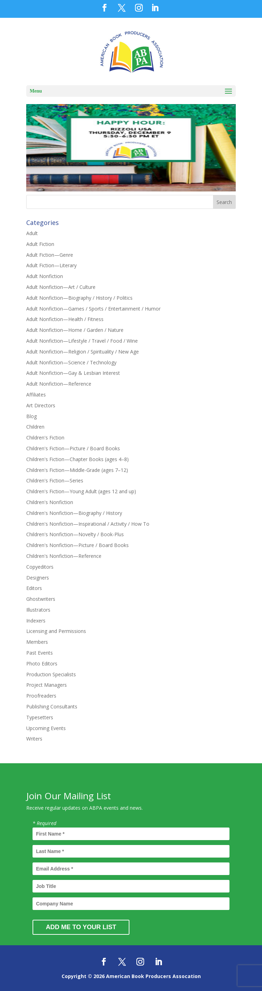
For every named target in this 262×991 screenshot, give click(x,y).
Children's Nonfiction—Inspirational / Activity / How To (87, 523)
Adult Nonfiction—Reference (58, 383)
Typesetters (39, 717)
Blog (31, 416)
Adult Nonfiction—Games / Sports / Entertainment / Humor (93, 308)
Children (35, 426)
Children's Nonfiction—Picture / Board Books (77, 545)
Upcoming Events (46, 728)
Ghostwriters (40, 599)
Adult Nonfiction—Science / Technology (71, 362)
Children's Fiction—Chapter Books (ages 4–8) (77, 459)
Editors (34, 588)
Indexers (35, 620)
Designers (37, 577)
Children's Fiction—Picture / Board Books (73, 448)
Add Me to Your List (81, 927)
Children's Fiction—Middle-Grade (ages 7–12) (77, 470)
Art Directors (40, 405)
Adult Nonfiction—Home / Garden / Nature (74, 330)
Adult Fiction (40, 244)
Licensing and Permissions (56, 631)
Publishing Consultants (51, 706)
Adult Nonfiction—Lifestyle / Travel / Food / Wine (82, 340)
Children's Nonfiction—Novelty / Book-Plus (75, 534)
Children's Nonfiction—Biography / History (74, 513)
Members (37, 642)
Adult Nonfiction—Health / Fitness (65, 319)
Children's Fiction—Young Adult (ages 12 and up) (81, 491)
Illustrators (38, 609)
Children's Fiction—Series (54, 480)
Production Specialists (51, 674)
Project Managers (46, 685)
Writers (34, 738)
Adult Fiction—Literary (51, 265)
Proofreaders (41, 695)
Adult (32, 233)
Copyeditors (40, 566)
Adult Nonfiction (44, 276)
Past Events (39, 652)
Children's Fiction (45, 437)
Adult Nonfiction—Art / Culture (60, 287)
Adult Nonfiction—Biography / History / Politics (79, 297)
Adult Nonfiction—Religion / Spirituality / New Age (82, 351)
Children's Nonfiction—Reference (63, 556)
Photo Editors (41, 663)
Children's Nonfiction (49, 502)
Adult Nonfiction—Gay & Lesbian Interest (73, 373)
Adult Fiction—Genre (49, 255)
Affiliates (36, 394)
